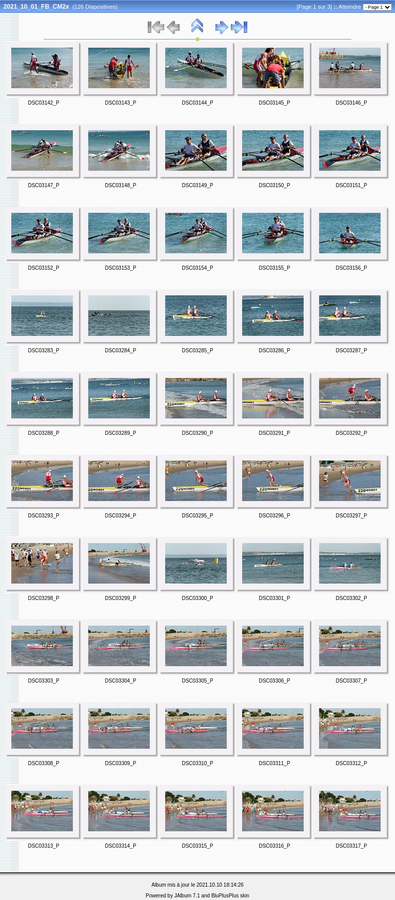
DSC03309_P (120, 763)
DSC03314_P (120, 846)
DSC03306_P (274, 681)
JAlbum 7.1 (187, 895)
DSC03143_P (120, 103)
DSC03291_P (274, 433)
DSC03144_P (197, 103)
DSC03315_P (197, 846)
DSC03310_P (197, 763)
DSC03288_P (43, 433)
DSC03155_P (274, 268)
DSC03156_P (351, 268)
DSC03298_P (43, 598)
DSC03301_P (274, 598)
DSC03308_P (43, 763)
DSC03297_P (351, 515)
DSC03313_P (43, 846)
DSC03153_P (120, 268)
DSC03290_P (197, 433)
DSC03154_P (197, 268)
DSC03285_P (197, 350)
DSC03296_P (274, 515)
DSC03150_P (274, 185)
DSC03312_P (351, 763)
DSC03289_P (120, 433)
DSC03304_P (120, 681)
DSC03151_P (351, 185)
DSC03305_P (197, 681)
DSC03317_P (351, 846)
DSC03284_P (120, 350)
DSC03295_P (197, 515)
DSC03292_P (351, 433)
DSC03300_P (197, 598)
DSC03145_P (274, 103)
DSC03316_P (274, 846)
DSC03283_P (43, 350)
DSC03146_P (351, 103)
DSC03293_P (43, 515)
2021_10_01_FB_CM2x (36, 6)
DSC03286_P (274, 350)
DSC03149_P (197, 185)
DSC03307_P (351, 681)
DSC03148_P (120, 185)
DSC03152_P (43, 268)
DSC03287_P (351, 350)
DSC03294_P (120, 515)
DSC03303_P (43, 681)
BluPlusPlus (225, 895)
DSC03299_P (120, 598)
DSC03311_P (274, 763)
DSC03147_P (43, 185)
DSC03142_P (43, 103)
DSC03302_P (351, 598)
